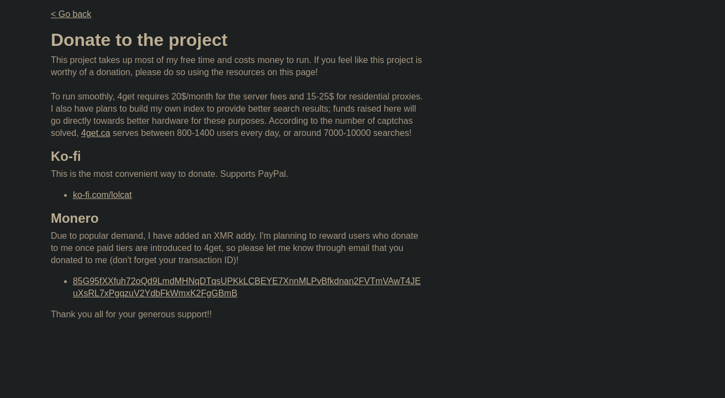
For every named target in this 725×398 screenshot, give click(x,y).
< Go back (71, 14)
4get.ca (95, 133)
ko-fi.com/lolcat (102, 195)
